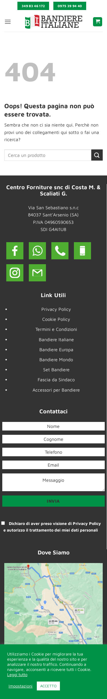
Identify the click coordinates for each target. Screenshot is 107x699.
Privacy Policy (56, 309)
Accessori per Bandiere (56, 389)
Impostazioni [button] (21, 686)
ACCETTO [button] (48, 686)
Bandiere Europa (56, 349)
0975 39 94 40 (70, 6)
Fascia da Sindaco (56, 379)
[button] (7, 22)
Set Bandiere (56, 369)
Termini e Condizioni (56, 329)
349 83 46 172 (33, 6)
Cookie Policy (56, 319)
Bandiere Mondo (56, 359)
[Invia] (97, 155)
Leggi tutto (17, 674)
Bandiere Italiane (56, 339)
